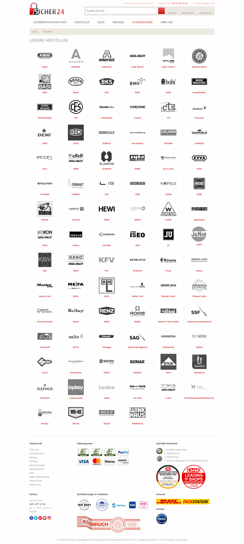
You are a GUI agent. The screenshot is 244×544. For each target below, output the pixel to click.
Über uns (167, 22)
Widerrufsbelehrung (39, 476)
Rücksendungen (37, 465)
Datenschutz (35, 480)
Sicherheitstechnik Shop (50, 22)
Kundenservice (36, 453)
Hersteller (82, 22)
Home (35, 31)
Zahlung (33, 457)
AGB (31, 472)
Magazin (118, 22)
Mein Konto (188, 11)
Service (172, 11)
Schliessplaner (142, 22)
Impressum (35, 484)
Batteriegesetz (36, 469)
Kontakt (33, 511)
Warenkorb (205, 11)
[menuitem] (37, 32)
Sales (101, 22)
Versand (33, 461)
